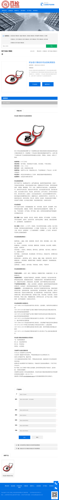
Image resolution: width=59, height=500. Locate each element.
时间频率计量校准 (39, 35)
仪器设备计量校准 (14, 35)
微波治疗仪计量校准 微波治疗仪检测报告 (30, 448)
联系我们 (35, 10)
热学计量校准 (25, 39)
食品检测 (13, 486)
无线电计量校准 (30, 35)
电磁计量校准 (23, 35)
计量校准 (10, 10)
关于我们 (29, 10)
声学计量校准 (40, 39)
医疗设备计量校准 (19, 42)
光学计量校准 (33, 39)
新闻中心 (16, 10)
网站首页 (4, 10)
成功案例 (23, 10)
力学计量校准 (18, 39)
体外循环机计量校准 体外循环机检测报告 (30, 445)
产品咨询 (34, 84)
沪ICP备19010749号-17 (35, 492)
